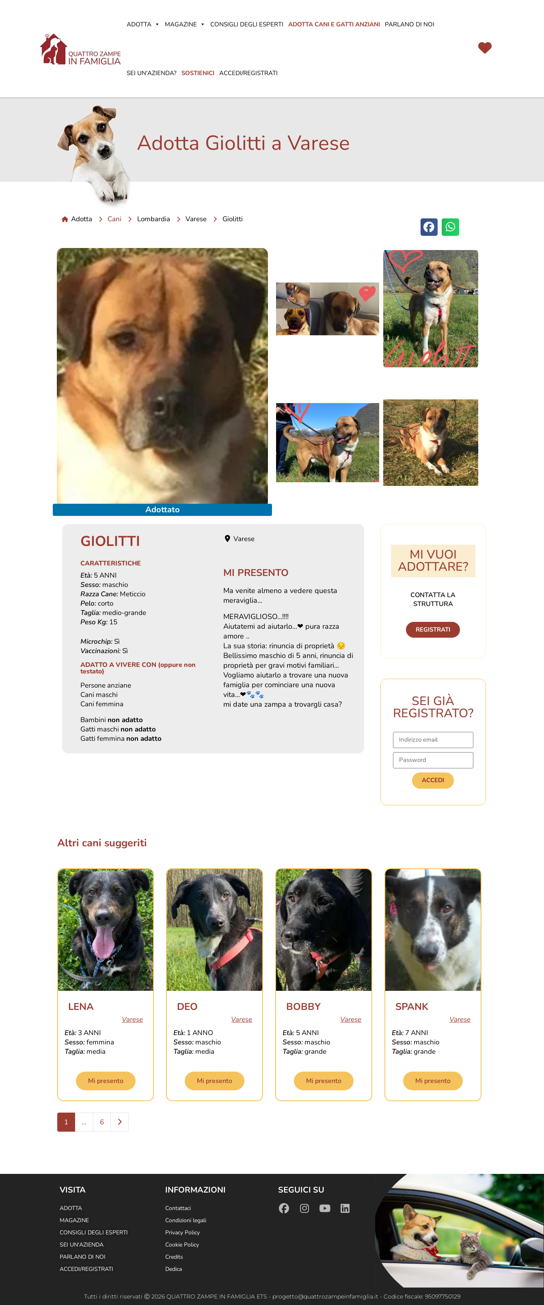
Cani (114, 219)
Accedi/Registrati (248, 73)
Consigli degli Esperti (246, 24)
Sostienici (197, 73)
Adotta (143, 24)
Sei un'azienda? (152, 73)
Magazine (185, 24)
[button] (429, 227)
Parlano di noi (409, 24)
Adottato (162, 509)
